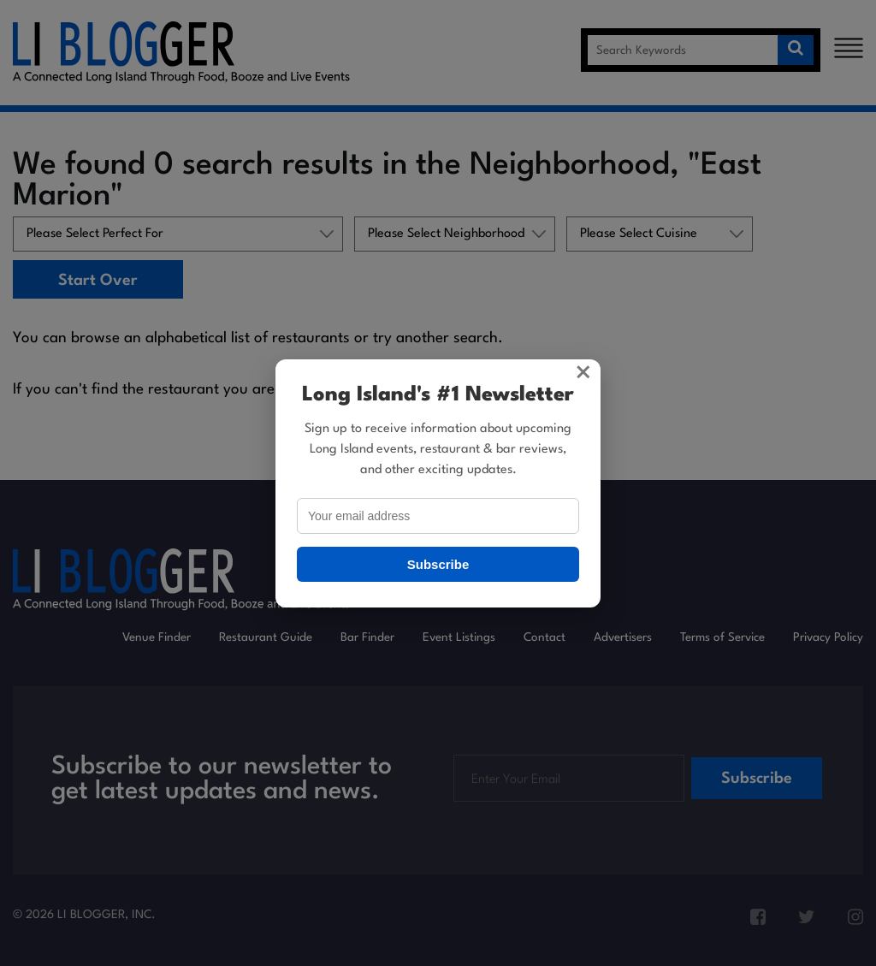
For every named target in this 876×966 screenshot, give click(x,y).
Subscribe (438, 564)
